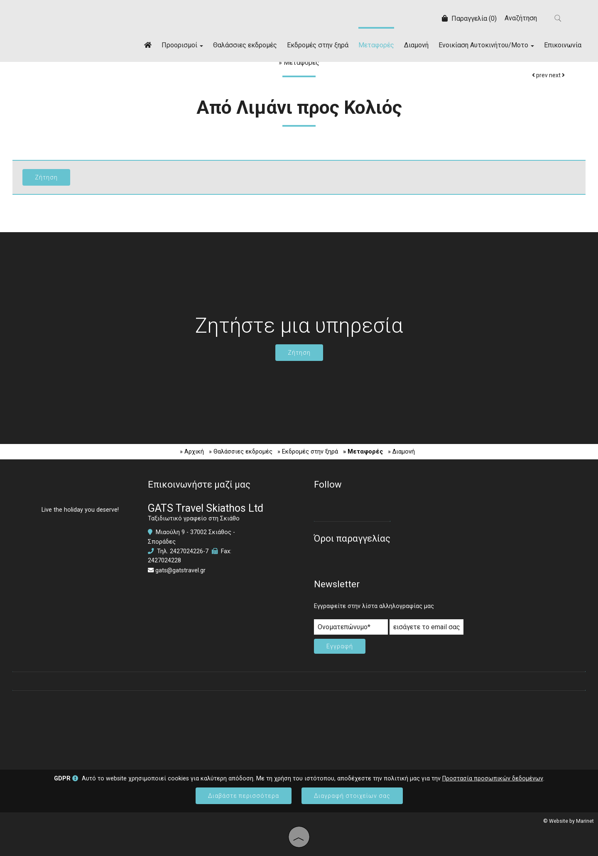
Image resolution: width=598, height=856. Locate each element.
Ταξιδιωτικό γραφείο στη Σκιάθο (194, 518)
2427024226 (186, 551)
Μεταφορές (376, 45)
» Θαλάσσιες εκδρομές (240, 451)
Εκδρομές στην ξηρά (317, 45)
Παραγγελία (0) (469, 18)
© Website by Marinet (568, 821)
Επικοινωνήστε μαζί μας (199, 484)
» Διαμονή (401, 451)
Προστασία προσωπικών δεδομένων (492, 778)
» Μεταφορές (363, 451)
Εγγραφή (339, 646)
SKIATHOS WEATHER (299, 726)
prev (540, 75)
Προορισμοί (182, 45)
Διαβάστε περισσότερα (243, 795)
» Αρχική (192, 451)
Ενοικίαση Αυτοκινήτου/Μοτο (486, 45)
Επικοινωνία (562, 45)
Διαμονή (416, 45)
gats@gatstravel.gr (180, 570)
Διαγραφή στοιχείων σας (352, 795)
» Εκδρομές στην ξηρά (307, 451)
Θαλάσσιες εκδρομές (245, 45)
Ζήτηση (299, 352)
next (557, 75)
